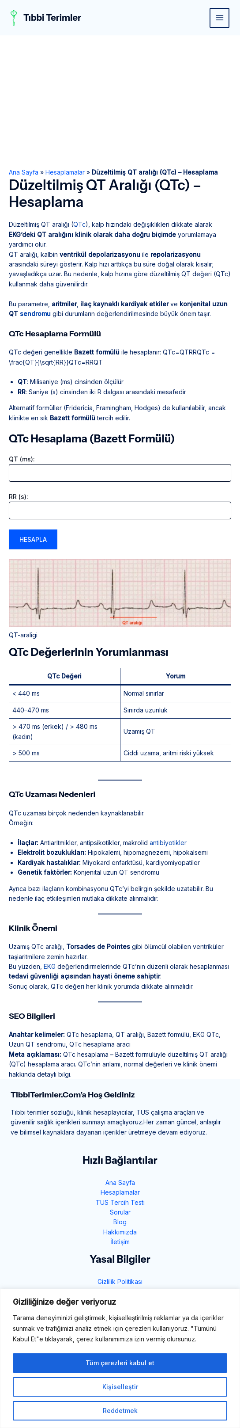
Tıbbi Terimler (52, 17)
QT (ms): (22, 459)
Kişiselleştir (120, 1386)
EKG (50, 966)
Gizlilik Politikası (120, 1281)
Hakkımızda (120, 1232)
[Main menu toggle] (219, 18)
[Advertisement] (120, 102)
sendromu (35, 313)
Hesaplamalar (65, 172)
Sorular (120, 1212)
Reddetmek (120, 1410)
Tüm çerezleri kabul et (120, 1363)
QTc (79, 224)
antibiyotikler (168, 842)
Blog (120, 1222)
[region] (120, 1358)
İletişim (120, 1241)
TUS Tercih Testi (120, 1202)
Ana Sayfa (23, 172)
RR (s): (18, 496)
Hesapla (33, 539)
